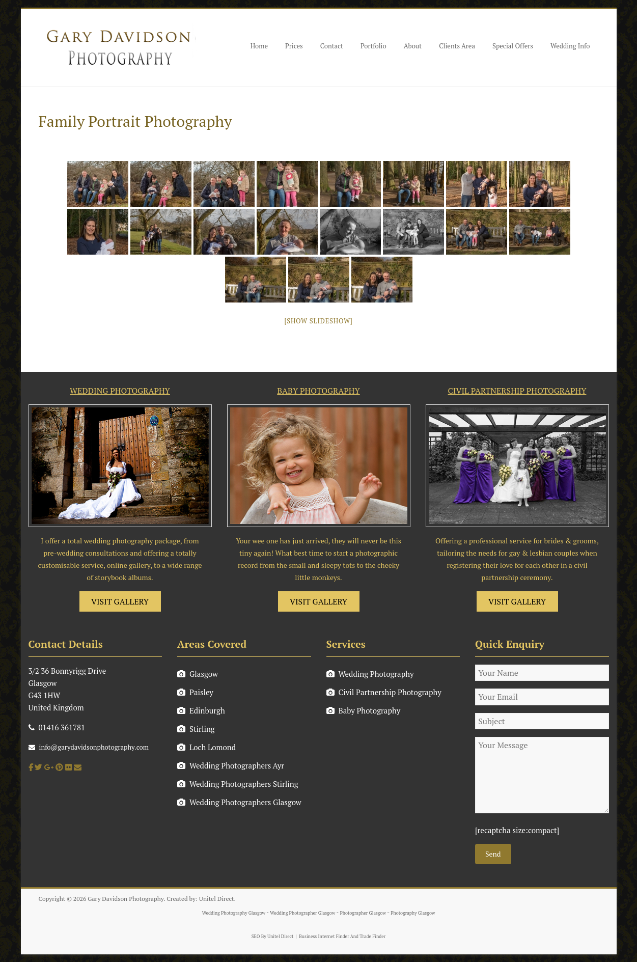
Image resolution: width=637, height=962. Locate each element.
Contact (331, 45)
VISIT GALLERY (120, 601)
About (413, 45)
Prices (294, 45)
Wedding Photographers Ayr (230, 765)
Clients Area (457, 45)
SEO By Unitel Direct (273, 936)
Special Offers (512, 45)
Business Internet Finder (324, 936)
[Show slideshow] (318, 320)
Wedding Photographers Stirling (237, 784)
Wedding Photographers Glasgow (239, 802)
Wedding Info (570, 45)
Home (259, 45)
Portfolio (373, 45)
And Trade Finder (367, 936)
